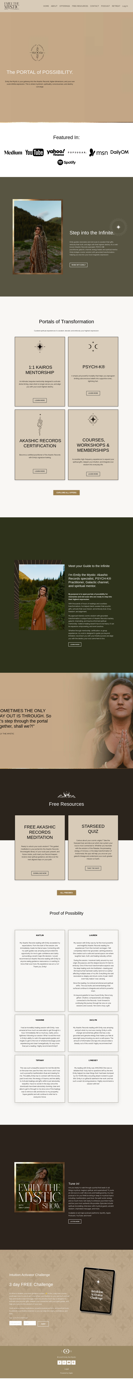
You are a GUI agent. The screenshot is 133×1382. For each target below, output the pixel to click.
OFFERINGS (64, 6)
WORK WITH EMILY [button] (78, 265)
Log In (125, 6)
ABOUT (54, 6)
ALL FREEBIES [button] (66, 896)
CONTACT (94, 6)
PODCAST (105, 6)
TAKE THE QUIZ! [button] (93, 871)
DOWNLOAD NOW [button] (40, 876)
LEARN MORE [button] (40, 401)
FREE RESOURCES (80, 6)
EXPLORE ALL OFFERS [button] (66, 495)
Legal (66, 1373)
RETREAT (116, 6)
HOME (46, 6)
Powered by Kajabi (66, 1376)
